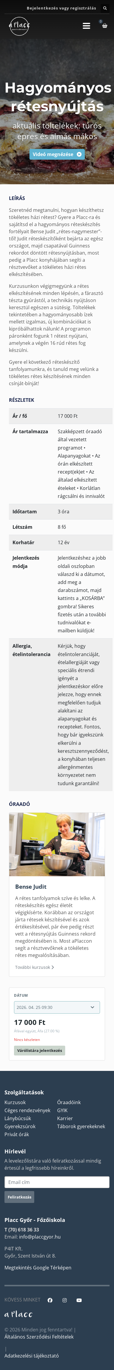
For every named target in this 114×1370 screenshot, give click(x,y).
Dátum (21, 995)
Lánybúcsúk (17, 1118)
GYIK (62, 1110)
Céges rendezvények (27, 1110)
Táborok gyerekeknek (81, 1126)
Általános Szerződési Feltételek (39, 1337)
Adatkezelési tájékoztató (31, 1355)
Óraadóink (69, 1102)
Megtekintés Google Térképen (37, 1267)
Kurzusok (15, 1102)
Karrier (65, 1118)
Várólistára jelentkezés (39, 1050)
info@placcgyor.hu (40, 1237)
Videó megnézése (57, 154)
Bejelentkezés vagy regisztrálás (61, 8)
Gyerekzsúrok (19, 1126)
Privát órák (16, 1134)
